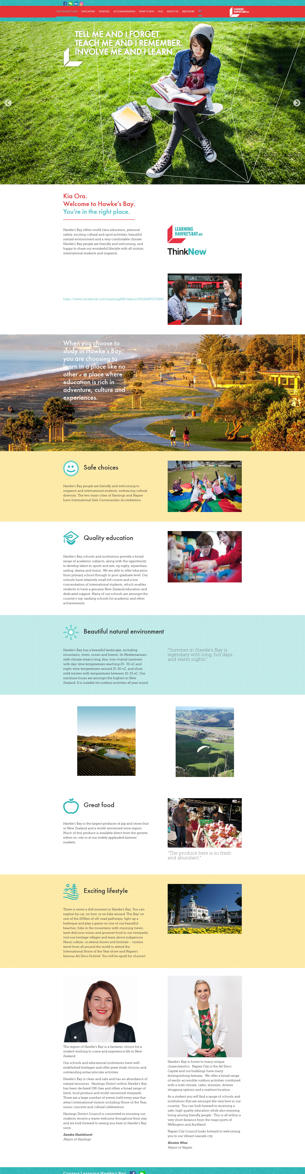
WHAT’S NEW (146, 11)
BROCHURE (188, 11)
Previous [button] (8, 102)
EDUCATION (88, 11)
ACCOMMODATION (124, 11)
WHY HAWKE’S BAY (67, 11)
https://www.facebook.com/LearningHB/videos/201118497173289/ (113, 299)
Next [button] (296, 102)
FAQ (160, 11)
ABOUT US (172, 11)
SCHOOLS (104, 11)
